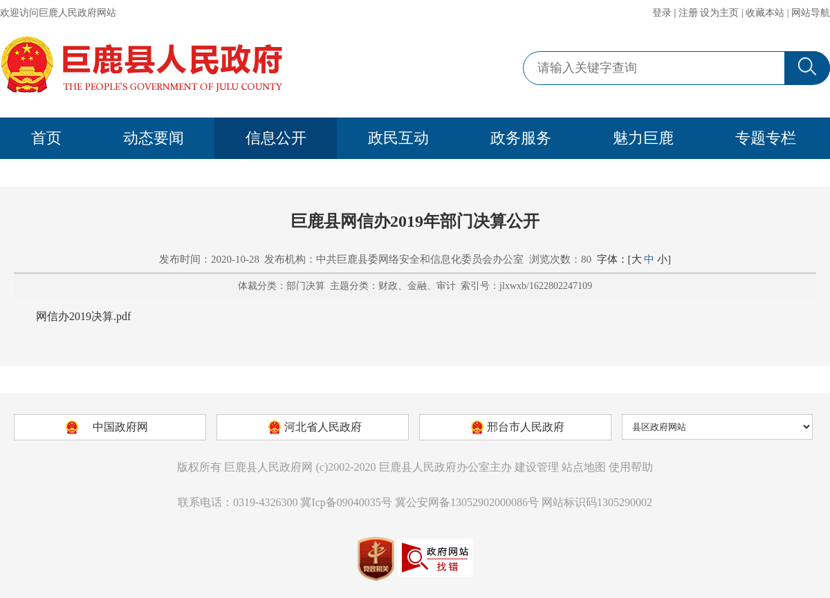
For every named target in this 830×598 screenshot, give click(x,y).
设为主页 (719, 13)
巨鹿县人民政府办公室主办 (445, 467)
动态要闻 (153, 138)
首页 (46, 138)
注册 (688, 13)
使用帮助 (631, 467)
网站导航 (810, 13)
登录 (662, 13)
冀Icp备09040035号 (345, 502)
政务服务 (520, 138)
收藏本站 (765, 13)
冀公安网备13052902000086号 (467, 502)
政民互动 (398, 138)
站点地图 (584, 467)
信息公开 (276, 138)
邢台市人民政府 (525, 427)
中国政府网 (120, 427)
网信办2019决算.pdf (83, 316)
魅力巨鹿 (643, 138)
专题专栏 (765, 138)
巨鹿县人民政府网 (268, 467)
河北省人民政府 (323, 427)
